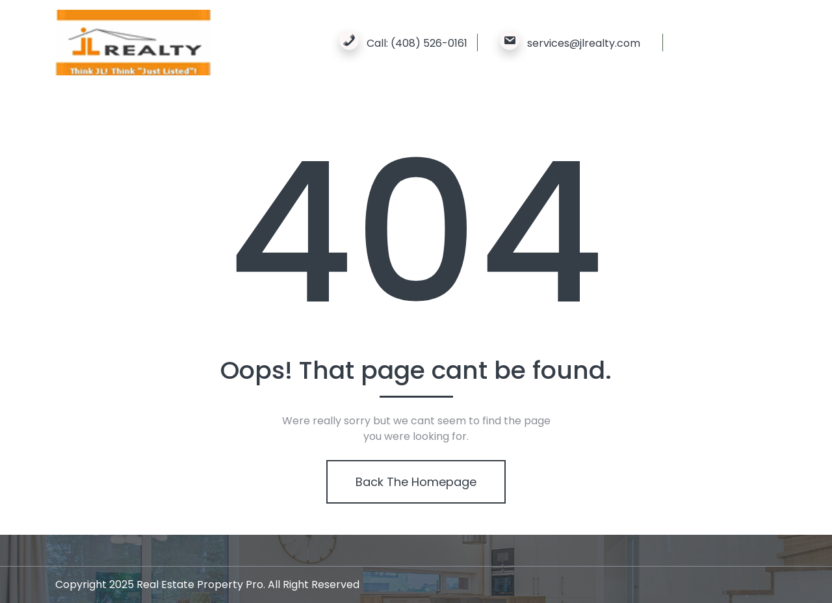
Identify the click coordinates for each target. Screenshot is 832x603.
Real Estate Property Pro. (200, 584)
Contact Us (399, 109)
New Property (317, 109)
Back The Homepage (415, 482)
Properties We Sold (216, 109)
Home (70, 109)
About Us (127, 109)
